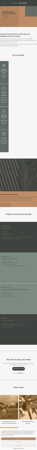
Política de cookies (16, 448)
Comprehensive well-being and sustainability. (3, 142)
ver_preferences (18, 445)
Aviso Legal (22, 448)
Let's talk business (6, 18)
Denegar (18, 442)
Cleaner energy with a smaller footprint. (4, 122)
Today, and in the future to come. (4, 76)
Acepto (18, 438)
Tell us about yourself (18, 368)
